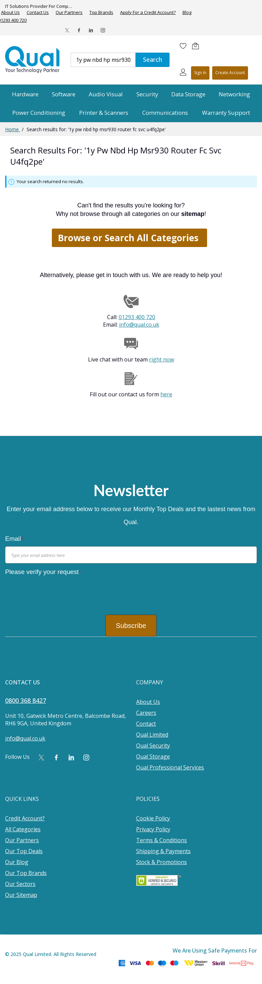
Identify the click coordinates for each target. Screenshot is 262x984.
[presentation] (57, 592)
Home (12, 129)
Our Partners (69, 12)
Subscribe (131, 625)
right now (161, 359)
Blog (187, 12)
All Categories (23, 829)
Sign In (200, 73)
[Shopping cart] (197, 46)
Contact (146, 723)
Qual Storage (153, 756)
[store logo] (32, 59)
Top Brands (101, 12)
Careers (146, 712)
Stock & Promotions (161, 862)
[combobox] (103, 60)
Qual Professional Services (170, 767)
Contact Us (38, 12)
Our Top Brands (26, 873)
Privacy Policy (153, 829)
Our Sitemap (21, 895)
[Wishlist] (183, 46)
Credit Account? (25, 818)
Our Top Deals (24, 851)
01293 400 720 (137, 317)
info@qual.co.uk (139, 324)
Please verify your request (43, 571)
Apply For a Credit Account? (148, 12)
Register (230, 73)
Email (14, 538)
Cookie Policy (153, 818)
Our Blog (16, 862)
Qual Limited (152, 734)
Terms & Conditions (161, 840)
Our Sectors (20, 884)
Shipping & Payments (163, 851)
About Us (148, 702)
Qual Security (153, 745)
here (166, 394)
